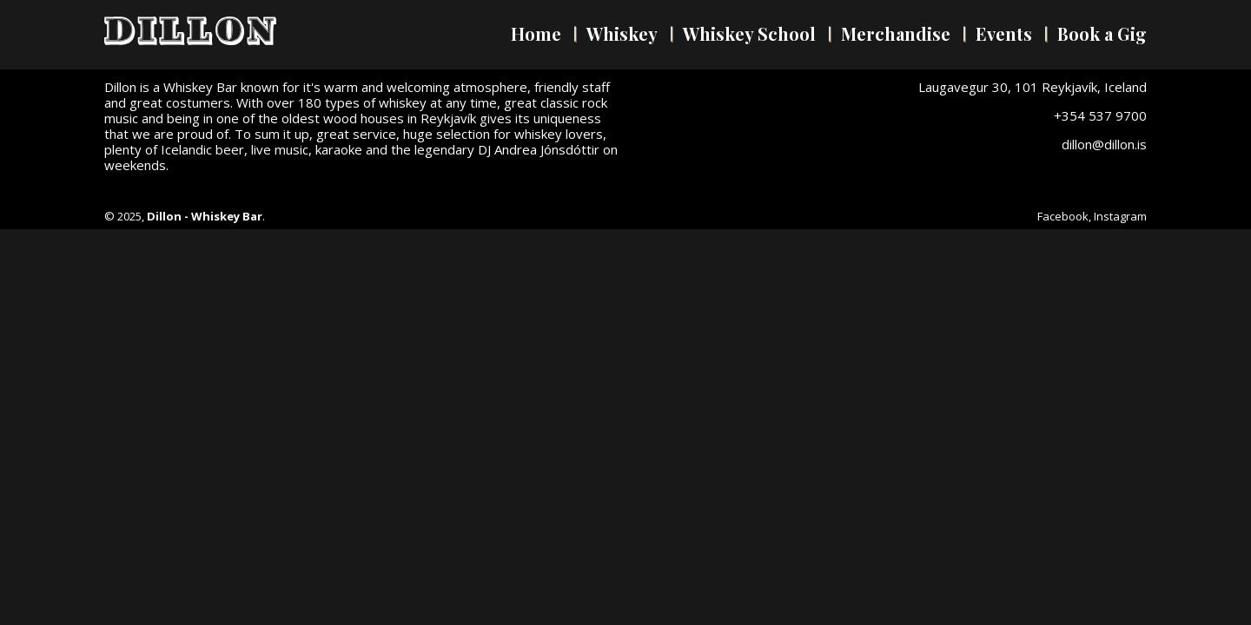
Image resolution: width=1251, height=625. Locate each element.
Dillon (190, 30)
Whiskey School (749, 33)
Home (536, 33)
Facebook (1063, 216)
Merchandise (895, 33)
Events (1004, 33)
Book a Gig (1102, 33)
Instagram (1120, 216)
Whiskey (622, 33)
